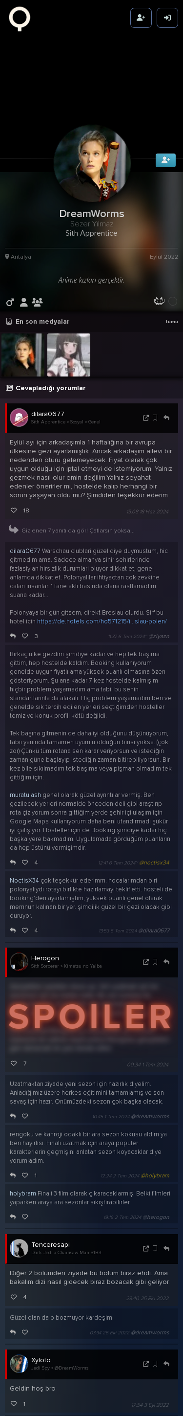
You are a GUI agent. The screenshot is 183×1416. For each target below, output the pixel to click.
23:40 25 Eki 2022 (147, 1254)
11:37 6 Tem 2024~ (127, 592)
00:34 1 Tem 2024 (147, 1020)
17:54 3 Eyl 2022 (149, 1361)
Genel (94, 378)
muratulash (25, 750)
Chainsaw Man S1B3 (80, 1208)
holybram (23, 1149)
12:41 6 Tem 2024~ (118, 818)
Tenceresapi (50, 1200)
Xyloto (41, 1315)
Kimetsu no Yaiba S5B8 (89, 922)
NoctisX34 (24, 836)
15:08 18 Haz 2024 (147, 467)
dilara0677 (47, 369)
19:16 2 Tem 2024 (122, 1173)
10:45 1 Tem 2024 (110, 1072)
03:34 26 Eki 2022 (109, 1288)
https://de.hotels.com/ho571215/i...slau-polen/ (102, 577)
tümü (171, 277)
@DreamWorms (71, 1324)
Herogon (45, 913)
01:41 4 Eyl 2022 (112, 1395)
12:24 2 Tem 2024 (120, 1131)
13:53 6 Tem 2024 (118, 886)
